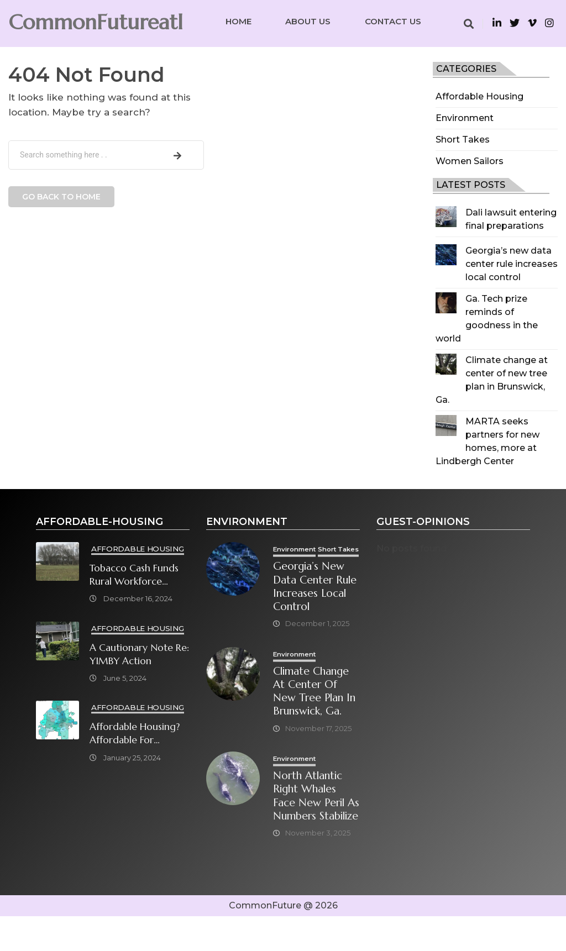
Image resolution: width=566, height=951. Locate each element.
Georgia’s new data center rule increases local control (511, 263)
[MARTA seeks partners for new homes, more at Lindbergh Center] (446, 425)
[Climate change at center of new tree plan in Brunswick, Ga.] (446, 364)
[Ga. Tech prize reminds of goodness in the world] (446, 302)
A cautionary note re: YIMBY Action (139, 654)
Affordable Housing (479, 96)
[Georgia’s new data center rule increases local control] (446, 254)
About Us (308, 21)
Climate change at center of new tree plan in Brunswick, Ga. (317, 709)
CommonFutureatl (95, 22)
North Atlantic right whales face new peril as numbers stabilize (312, 822)
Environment (465, 118)
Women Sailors (470, 161)
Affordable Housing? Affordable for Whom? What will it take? (135, 734)
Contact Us (393, 21)
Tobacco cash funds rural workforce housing (134, 575)
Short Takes (463, 139)
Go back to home (61, 197)
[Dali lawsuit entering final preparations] (446, 216)
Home (238, 21)
